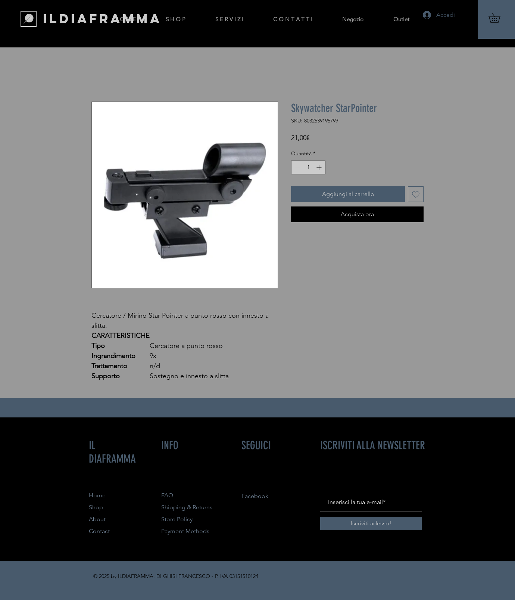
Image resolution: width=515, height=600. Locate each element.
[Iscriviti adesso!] (371, 523)
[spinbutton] (308, 167)
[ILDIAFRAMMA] (102, 19)
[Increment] (319, 167)
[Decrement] (297, 167)
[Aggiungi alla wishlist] (416, 194)
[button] (499, 18)
